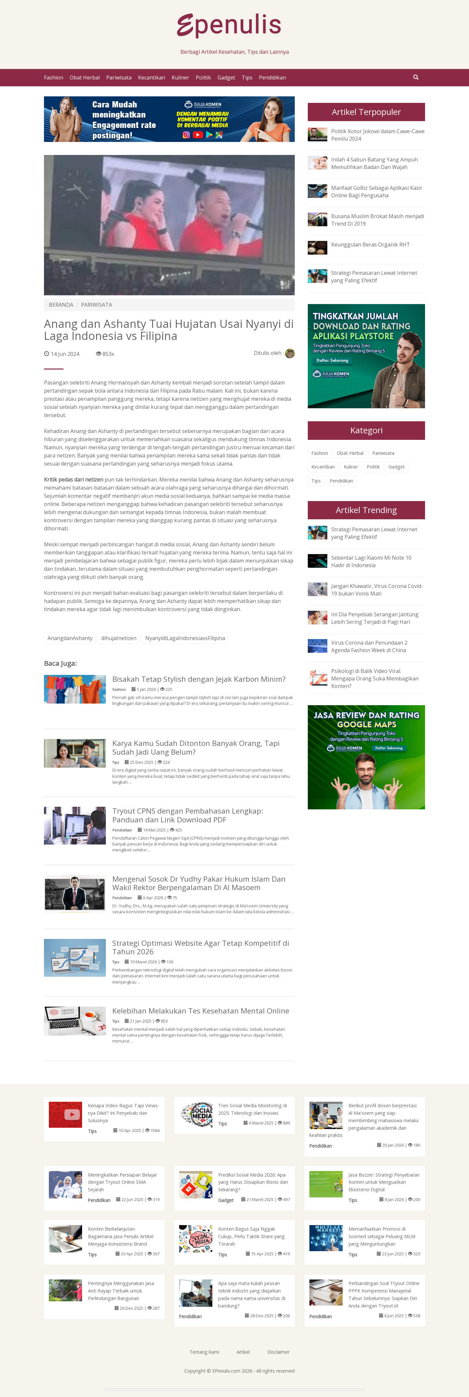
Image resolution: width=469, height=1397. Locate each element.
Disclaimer (278, 1352)
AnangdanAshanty (70, 638)
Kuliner (180, 77)
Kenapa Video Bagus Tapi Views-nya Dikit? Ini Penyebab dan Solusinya (123, 1113)
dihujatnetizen (118, 638)
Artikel (243, 1352)
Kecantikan (151, 77)
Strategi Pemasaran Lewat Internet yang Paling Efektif (374, 276)
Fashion (53, 77)
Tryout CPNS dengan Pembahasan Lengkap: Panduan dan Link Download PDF (187, 815)
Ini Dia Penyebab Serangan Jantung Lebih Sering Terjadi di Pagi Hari (375, 618)
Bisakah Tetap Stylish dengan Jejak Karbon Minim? (199, 679)
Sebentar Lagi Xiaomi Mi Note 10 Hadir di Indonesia (371, 561)
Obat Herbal (85, 77)
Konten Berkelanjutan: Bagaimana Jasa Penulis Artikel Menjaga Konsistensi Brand (120, 1236)
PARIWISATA (96, 304)
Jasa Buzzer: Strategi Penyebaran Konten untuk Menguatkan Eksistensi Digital (383, 1182)
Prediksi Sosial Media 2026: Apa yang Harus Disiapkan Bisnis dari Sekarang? (253, 1182)
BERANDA (61, 304)
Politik (203, 77)
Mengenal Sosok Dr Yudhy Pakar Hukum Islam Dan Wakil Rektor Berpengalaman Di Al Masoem (199, 883)
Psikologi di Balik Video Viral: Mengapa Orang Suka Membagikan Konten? (375, 678)
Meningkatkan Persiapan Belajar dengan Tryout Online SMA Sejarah (122, 1182)
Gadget (226, 77)
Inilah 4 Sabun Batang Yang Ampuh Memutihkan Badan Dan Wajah (374, 163)
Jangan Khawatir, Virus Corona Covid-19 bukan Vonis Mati (377, 589)
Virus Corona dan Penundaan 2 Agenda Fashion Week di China (369, 646)
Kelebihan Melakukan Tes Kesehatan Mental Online (200, 1011)
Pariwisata (119, 77)
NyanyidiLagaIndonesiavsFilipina (185, 638)
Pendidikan (272, 77)
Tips (247, 77)
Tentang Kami (204, 1352)
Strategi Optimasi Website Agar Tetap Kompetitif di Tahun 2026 (200, 947)
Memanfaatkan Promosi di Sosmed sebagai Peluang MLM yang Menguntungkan (381, 1236)
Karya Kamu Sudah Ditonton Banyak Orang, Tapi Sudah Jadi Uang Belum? (196, 747)
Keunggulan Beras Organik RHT (370, 244)
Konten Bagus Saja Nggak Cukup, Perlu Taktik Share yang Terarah (251, 1236)
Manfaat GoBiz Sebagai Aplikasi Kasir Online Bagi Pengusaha (376, 191)
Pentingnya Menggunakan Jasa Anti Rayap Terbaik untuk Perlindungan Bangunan (121, 1290)
